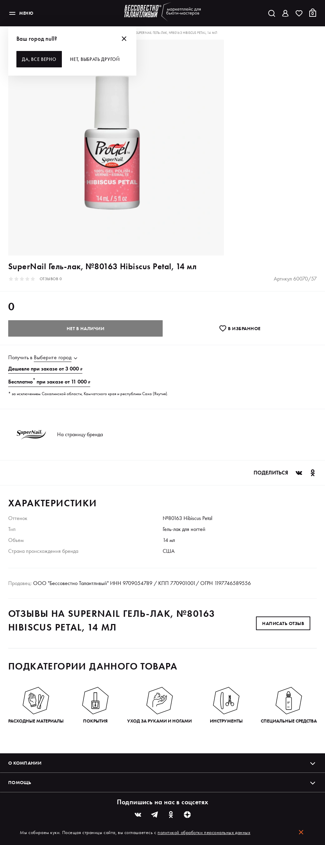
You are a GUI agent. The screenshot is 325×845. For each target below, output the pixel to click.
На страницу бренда (80, 434)
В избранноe (240, 328)
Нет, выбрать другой (97, 59)
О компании (162, 763)
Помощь (162, 782)
